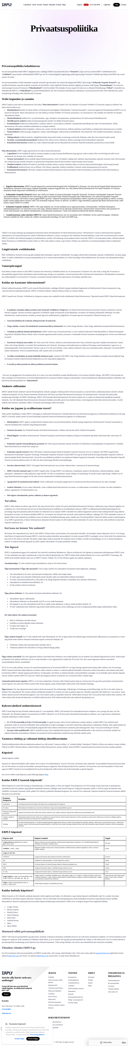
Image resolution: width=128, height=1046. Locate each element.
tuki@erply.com (42, 956)
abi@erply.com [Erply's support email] (6, 1013)
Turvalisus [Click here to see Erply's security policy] (111, 986)
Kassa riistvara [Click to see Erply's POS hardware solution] (52, 996)
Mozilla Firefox (12, 912)
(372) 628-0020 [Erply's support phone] (6, 1009)
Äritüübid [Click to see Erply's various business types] (51, 977)
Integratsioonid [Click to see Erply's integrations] (52, 985)
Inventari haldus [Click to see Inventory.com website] (73, 1003)
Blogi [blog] (63, 5)
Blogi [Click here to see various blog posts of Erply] (89, 986)
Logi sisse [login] (107, 5)
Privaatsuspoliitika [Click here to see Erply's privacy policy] (113, 983)
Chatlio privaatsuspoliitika (15, 882)
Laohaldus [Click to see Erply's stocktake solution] (71, 986)
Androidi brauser (13, 920)
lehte (46, 774)
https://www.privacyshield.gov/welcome (105, 728)
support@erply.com (102, 953)
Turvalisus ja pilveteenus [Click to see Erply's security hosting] (55, 988)
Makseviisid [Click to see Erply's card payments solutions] (52, 999)
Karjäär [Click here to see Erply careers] (90, 983)
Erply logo (7, 4)
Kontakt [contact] (58, 5)
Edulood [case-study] (45, 5)
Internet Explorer (13, 910)
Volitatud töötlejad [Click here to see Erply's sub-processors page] (113, 989)
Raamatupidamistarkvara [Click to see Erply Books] (75, 997)
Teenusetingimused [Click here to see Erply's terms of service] (114, 980)
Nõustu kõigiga (33, 1039)
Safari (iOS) (11, 918)
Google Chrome (12, 907)
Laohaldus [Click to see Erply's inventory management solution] (51, 994)
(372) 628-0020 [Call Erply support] (95, 5)
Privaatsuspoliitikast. (37, 1034)
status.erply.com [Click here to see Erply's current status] (113, 992)
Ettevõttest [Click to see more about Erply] (91, 977)
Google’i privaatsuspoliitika (21, 876)
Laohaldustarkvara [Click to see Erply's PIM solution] (73, 983)
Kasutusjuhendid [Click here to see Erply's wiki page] (53, 1027)
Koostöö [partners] (39, 5)
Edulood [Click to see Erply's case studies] (50, 1008)
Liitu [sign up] (116, 5)
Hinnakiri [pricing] (52, 5)
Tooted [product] (34, 5)
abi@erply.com (13, 956)
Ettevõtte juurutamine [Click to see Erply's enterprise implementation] (54, 1002)
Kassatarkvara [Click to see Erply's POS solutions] (72, 977)
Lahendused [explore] (27, 5)
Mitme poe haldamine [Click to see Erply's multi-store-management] (54, 991)
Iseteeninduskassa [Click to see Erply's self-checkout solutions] (73, 980)
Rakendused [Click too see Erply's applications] (71, 991)
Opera (9, 923)
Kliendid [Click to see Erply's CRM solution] (70, 994)
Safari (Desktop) (12, 915)
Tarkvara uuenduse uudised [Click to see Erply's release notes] (56, 1005)
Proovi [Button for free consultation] (6, 994)
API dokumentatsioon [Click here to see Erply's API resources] (54, 1022)
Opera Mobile (12, 926)
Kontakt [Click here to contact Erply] (90, 980)
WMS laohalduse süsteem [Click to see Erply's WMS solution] (76, 988)
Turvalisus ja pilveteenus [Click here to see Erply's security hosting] (55, 1025)
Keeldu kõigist (19, 1039)
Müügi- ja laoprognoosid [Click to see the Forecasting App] (75, 1000)
